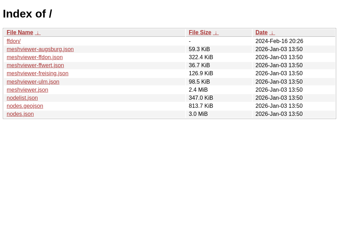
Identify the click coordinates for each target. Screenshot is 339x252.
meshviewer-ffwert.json (35, 65)
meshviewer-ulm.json (33, 82)
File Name (20, 32)
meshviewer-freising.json (37, 73)
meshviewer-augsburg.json (40, 49)
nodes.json (20, 114)
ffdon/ (14, 41)
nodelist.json (22, 98)
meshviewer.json (27, 90)
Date (261, 32)
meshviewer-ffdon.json (35, 57)
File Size (200, 32)
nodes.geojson (25, 106)
